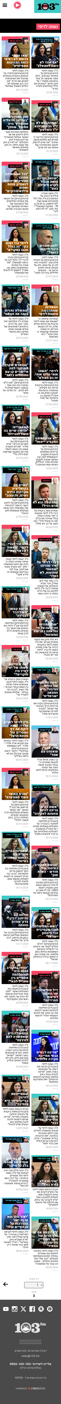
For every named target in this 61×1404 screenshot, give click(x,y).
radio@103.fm (30, 1356)
